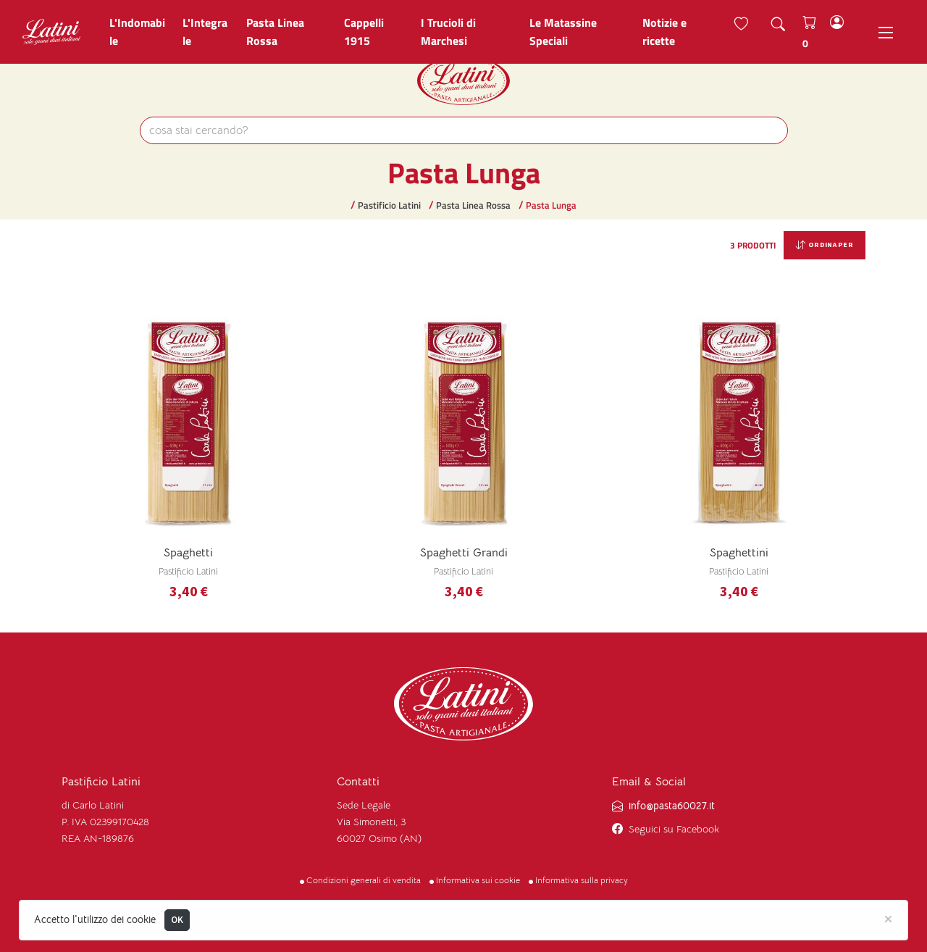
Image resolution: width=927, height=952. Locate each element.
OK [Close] (177, 920)
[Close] (888, 918)
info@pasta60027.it (672, 806)
